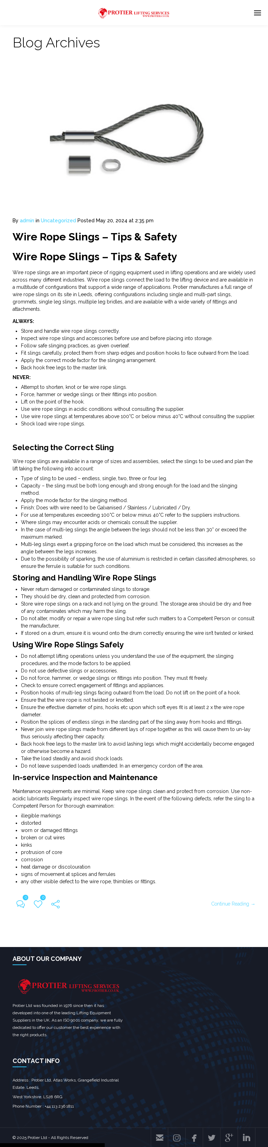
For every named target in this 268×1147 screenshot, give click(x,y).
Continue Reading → (233, 904)
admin (27, 220)
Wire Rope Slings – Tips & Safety (95, 237)
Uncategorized (58, 220)
